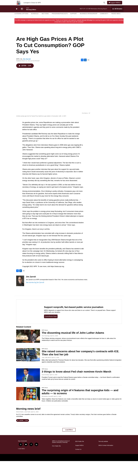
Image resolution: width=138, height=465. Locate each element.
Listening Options (21, 17)
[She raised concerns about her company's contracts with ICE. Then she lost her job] (28, 358)
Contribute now (51, 320)
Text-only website (103, 445)
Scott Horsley (45, 378)
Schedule (34, 17)
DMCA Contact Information (105, 449)
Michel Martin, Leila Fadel (23, 416)
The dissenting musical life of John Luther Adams (73, 336)
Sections (45, 17)
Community (104, 17)
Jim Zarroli (27, 63)
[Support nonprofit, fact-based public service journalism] (28, 315)
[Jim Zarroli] (20, 285)
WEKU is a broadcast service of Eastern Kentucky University (60, 445)
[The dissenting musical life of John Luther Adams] (28, 340)
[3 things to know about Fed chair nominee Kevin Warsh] (28, 379)
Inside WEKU (116, 17)
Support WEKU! (116, 5)
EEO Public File (79, 445)
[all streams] (117, 12)
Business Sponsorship (88, 17)
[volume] (21, 13)
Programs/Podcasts (60, 17)
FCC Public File (56, 450)
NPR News (45, 334)
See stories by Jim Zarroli (35, 286)
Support (73, 17)
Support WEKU (79, 449)
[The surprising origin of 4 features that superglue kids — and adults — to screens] (28, 397)
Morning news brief (28, 412)
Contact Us (78, 453)
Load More (69, 433)
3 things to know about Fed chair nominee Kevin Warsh (76, 375)
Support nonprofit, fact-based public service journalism (73, 311)
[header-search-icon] (104, 4)
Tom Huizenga (46, 339)
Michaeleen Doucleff (47, 400)
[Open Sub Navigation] (15, 20)
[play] (16, 13)
